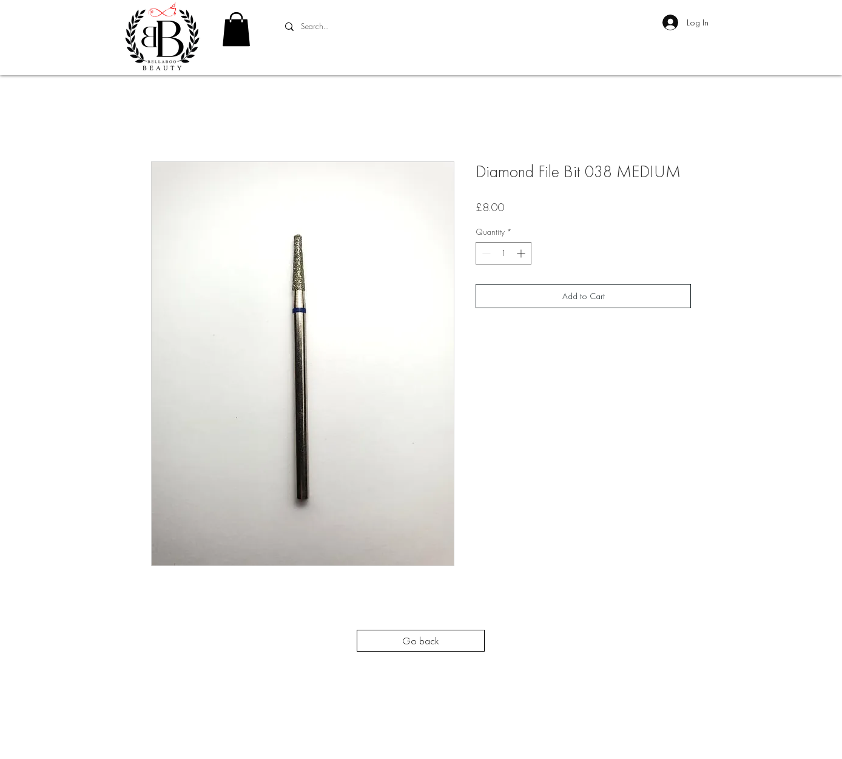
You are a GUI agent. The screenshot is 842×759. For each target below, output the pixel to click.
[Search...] (370, 26)
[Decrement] (485, 253)
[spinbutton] (503, 253)
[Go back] (421, 641)
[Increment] (522, 253)
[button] (236, 29)
